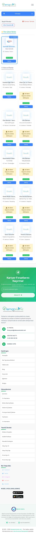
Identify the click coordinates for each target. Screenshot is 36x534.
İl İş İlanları (5, 417)
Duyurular (5, 374)
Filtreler (18, 14)
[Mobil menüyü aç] (32, 5)
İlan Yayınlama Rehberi (8, 360)
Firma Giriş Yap (6, 460)
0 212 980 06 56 (12, 338)
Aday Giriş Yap (6, 450)
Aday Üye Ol (5, 446)
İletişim (4, 383)
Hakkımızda (5, 365)
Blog (3, 369)
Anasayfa (4, 355)
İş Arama (4, 394)
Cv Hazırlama (6, 398)
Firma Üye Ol (5, 455)
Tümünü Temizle (28, 21)
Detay (9, 61)
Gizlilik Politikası (6, 436)
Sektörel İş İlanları (7, 407)
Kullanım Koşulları (7, 432)
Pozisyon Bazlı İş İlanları (8, 412)
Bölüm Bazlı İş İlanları (8, 403)
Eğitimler (4, 378)
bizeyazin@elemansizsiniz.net (16, 330)
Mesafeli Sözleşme (7, 441)
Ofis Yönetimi (8, 25)
